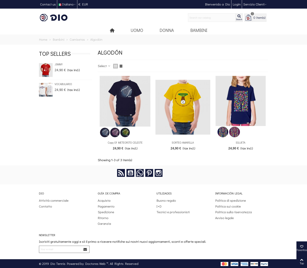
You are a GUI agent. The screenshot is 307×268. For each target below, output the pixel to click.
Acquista (104, 200)
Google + (140, 173)
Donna (167, 30)
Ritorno (103, 218)
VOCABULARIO (63, 84)
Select (104, 66)
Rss (121, 173)
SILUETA (240, 142)
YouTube (130, 173)
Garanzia (104, 223)
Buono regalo (166, 200)
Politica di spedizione (230, 200)
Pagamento (106, 206)
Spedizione (106, 212)
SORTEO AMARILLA (183, 142)
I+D (159, 206)
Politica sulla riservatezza (233, 212)
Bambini (198, 30)
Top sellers (55, 53)
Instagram (159, 173)
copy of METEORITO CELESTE (125, 142)
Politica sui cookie (228, 206)
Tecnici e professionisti (173, 212)
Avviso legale (224, 218)
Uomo (137, 30)
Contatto (45, 206)
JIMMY (59, 64)
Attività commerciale (54, 200)
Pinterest (149, 173)
